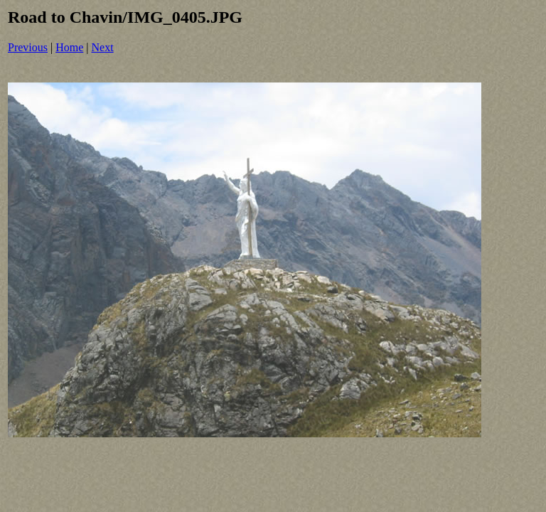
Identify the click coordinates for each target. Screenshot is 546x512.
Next (103, 47)
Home (69, 47)
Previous (28, 47)
